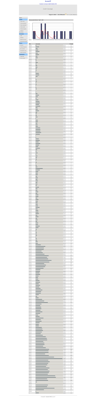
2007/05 (30, 389)
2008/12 (30, 372)
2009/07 (30, 361)
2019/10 (30, 170)
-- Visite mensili (22, 26)
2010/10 (30, 338)
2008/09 (30, 377)
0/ (29, 392)
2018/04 (30, 198)
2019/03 (30, 180)
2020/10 (30, 151)
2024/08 (30, 79)
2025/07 (30, 62)
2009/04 (30, 366)
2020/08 (30, 154)
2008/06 (30, 382)
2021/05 (30, 140)
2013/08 (30, 285)
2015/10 (30, 244)
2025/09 (30, 59)
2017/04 (30, 216)
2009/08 (30, 360)
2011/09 (30, 321)
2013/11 (30, 280)
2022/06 (30, 120)
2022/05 (30, 121)
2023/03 (30, 106)
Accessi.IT (53, 396)
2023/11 (30, 93)
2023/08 (30, 98)
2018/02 (30, 201)
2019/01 (30, 184)
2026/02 (30, 51)
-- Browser (21, 45)
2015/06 (30, 251)
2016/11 (30, 224)
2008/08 (30, 378)
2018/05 (30, 196)
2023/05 (30, 103)
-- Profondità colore (23, 50)
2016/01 (30, 240)
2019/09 (30, 171)
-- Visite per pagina (23, 28)
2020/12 (30, 148)
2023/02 (30, 107)
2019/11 (30, 168)
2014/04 (30, 272)
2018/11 (30, 187)
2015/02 (30, 257)
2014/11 (30, 262)
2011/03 (30, 330)
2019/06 (30, 176)
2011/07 (30, 324)
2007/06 (30, 388)
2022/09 (30, 115)
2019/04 (30, 179)
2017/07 (30, 212)
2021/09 (30, 134)
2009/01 (30, 371)
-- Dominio (21, 37)
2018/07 (30, 193)
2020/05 (30, 159)
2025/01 (30, 71)
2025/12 (30, 54)
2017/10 (30, 207)
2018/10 (30, 188)
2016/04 (30, 235)
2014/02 (30, 276)
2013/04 (30, 291)
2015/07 (30, 249)
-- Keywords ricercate (23, 41)
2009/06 (30, 363)
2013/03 (30, 293)
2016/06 (30, 232)
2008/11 (30, 374)
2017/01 (30, 221)
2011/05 (30, 327)
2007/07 (30, 386)
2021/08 (30, 135)
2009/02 (30, 369)
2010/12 (30, 335)
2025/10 (30, 57)
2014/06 (30, 269)
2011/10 (30, 319)
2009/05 (30, 364)
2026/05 (30, 46)
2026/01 (30, 53)
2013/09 (30, 283)
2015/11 (30, 243)
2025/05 (30, 65)
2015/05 (30, 252)
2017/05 (30, 215)
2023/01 (30, 109)
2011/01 (30, 333)
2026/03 (30, 50)
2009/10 (30, 357)
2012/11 (30, 299)
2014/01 (30, 277)
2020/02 (30, 163)
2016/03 (30, 237)
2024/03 (30, 87)
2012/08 (30, 304)
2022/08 (30, 117)
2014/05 (30, 271)
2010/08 (30, 341)
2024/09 (30, 78)
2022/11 (30, 112)
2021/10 (30, 132)
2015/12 (30, 241)
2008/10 (30, 375)
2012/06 (30, 307)
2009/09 (30, 358)
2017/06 (30, 213)
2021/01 (30, 146)
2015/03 (30, 255)
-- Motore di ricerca (23, 39)
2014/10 (30, 263)
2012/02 (30, 313)
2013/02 (30, 294)
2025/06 (30, 64)
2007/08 (30, 385)
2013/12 (30, 279)
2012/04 (30, 310)
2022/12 (30, 110)
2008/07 (30, 380)
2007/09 (30, 383)
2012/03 (30, 311)
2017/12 (30, 204)
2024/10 (30, 76)
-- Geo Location (22, 58)
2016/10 (30, 226)
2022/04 (30, 123)
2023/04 (30, 104)
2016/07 (30, 230)
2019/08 (30, 173)
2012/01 (30, 315)
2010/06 (30, 344)
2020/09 (30, 152)
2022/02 (30, 126)
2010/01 (30, 352)
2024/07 (30, 81)
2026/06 (30, 45)
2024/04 (30, 85)
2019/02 (30, 182)
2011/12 (30, 316)
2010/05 (30, 346)
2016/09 (30, 227)
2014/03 (30, 274)
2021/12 (30, 129)
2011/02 (30, 332)
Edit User (68, 14)
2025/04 (30, 67)
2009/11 (30, 355)
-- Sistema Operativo (23, 46)
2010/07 (30, 343)
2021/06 (30, 138)
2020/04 (30, 160)
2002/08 (30, 391)
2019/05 (30, 177)
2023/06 (30, 101)
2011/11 (30, 318)
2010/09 (30, 339)
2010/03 (30, 349)
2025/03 (30, 68)
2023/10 (30, 95)
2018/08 (30, 191)
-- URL (21, 35)
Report (20, 17)
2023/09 (30, 96)
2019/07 (30, 174)
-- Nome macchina (23, 52)
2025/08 (30, 60)
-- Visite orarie (22, 21)
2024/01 (30, 90)
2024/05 (30, 84)
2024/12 (30, 73)
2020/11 (30, 149)
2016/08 (30, 229)
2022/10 (30, 113)
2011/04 (30, 329)
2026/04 (30, 48)
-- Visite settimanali (23, 25)
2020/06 (30, 157)
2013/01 (30, 296)
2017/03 (30, 218)
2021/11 (30, 131)
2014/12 (30, 260)
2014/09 (30, 265)
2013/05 (30, 290)
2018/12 (30, 185)
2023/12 (30, 92)
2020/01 (30, 165)
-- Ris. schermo (22, 48)
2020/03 (30, 162)
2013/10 (30, 282)
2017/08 (30, 210)
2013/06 (30, 288)
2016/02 (30, 238)
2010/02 (30, 350)
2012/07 (30, 305)
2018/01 (30, 202)
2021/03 (30, 143)
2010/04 (30, 347)
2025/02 (30, 70)
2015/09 (30, 246)
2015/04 (30, 254)
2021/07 (30, 137)
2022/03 (30, 124)
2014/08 (30, 266)
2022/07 (30, 118)
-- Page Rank (22, 56)
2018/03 (30, 199)
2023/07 (30, 99)
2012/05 (30, 308)
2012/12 (30, 297)
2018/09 (30, 190)
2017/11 (30, 205)
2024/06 (30, 82)
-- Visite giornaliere (23, 23)
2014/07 (30, 268)
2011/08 (30, 322)
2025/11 (30, 56)
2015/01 (30, 258)
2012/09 (30, 302)
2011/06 (30, 325)
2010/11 (30, 336)
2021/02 (30, 145)
